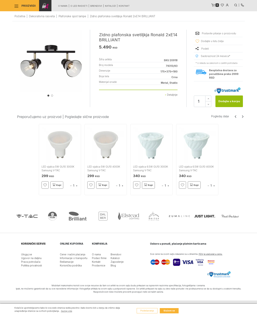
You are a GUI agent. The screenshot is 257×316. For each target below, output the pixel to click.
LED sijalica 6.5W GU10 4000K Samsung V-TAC (196, 168)
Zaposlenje (117, 261)
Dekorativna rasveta (42, 16)
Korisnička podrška (71, 265)
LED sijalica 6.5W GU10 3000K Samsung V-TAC (150, 168)
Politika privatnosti (31, 265)
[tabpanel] (51, 61)
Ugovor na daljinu (31, 258)
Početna (19, 16)
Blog (113, 265)
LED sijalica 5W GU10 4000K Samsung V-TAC (103, 168)
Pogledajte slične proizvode (87, 117)
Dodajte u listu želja (212, 41)
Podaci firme (99, 258)
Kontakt (124, 5)
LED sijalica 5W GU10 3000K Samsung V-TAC (58, 168)
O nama (62, 5)
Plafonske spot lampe (72, 16)
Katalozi (110, 5)
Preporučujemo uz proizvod (39, 117)
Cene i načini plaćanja (72, 254)
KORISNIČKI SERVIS (33, 243)
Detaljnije (171, 94)
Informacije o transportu (73, 258)
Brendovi (96, 5)
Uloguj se (26, 254)
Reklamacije (67, 261)
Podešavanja (147, 310)
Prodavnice (98, 265)
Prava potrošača (30, 261)
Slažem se (169, 310)
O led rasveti (78, 5)
